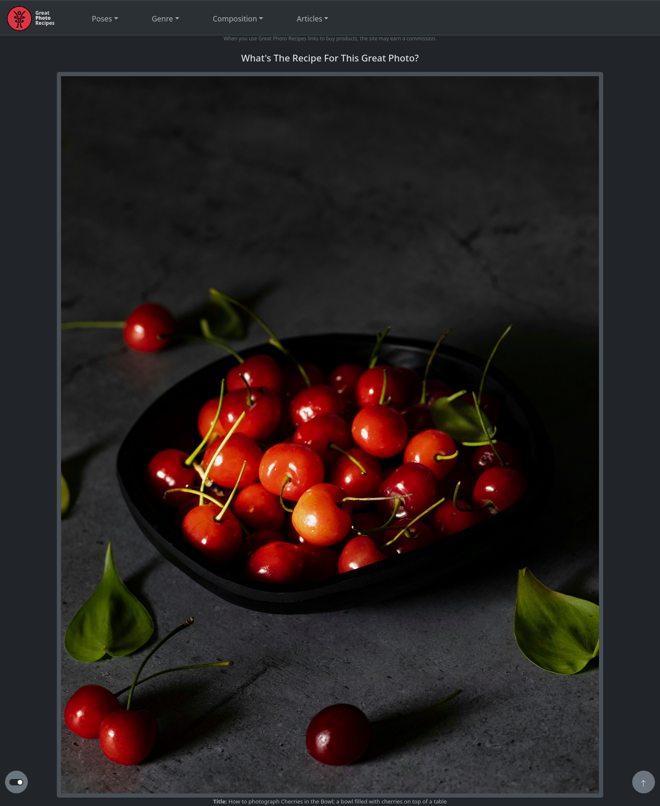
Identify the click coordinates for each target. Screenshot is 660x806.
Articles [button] (309, 18)
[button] (643, 783)
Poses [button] (102, 18)
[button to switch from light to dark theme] (16, 782)
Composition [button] (235, 18)
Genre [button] (162, 18)
